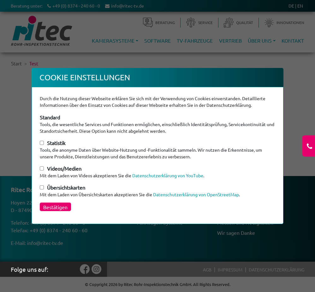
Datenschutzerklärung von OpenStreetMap (196, 194)
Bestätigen (55, 207)
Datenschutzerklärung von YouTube (167, 175)
